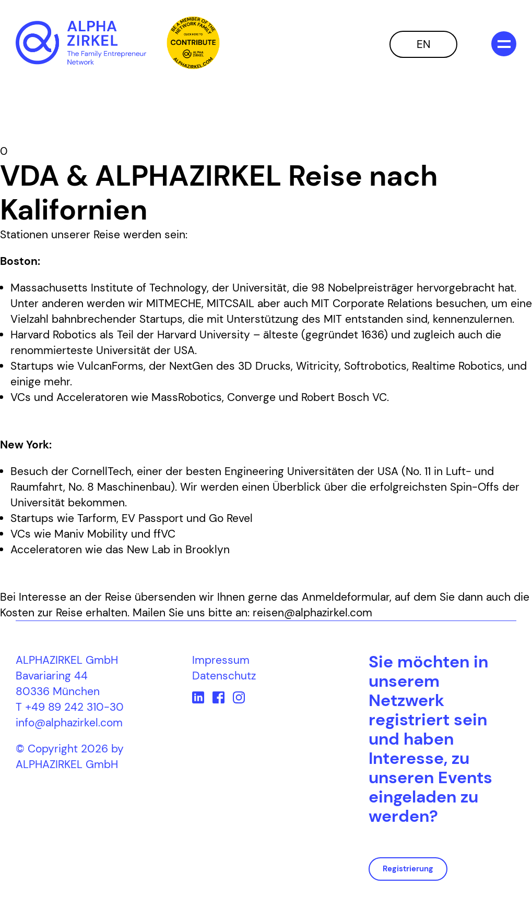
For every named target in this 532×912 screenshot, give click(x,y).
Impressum (221, 660)
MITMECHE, (175, 303)
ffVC (164, 534)
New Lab (148, 549)
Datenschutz (224, 675)
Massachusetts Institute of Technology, (109, 288)
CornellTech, (103, 471)
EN (423, 44)
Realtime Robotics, (458, 366)
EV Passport (152, 518)
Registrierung (408, 869)
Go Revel (231, 518)
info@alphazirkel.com (69, 722)
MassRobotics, (187, 397)
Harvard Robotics (53, 334)
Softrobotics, (376, 366)
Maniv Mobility (91, 534)
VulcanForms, (111, 366)
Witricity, (318, 366)
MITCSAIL (230, 303)
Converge (251, 397)
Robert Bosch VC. (345, 397)
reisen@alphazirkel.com (312, 612)
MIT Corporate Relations (372, 303)
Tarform (96, 518)
